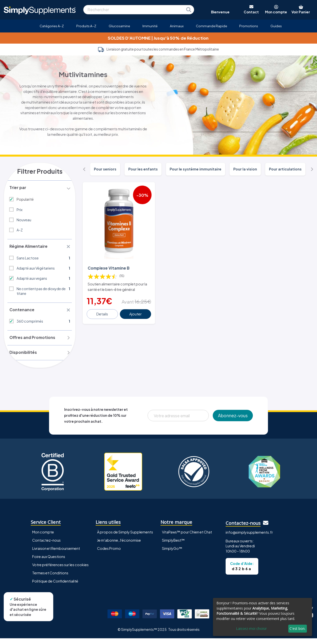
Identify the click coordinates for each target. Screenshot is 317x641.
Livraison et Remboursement (56, 551)
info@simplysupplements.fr (249, 535)
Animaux (177, 26)
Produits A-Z (86, 26)
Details (102, 313)
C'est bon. (297, 628)
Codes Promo (109, 551)
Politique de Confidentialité (55, 584)
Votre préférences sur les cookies (60, 567)
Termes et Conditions (50, 575)
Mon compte (43, 534)
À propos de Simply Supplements (125, 534)
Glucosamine (119, 26)
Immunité (150, 26)
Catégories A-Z (52, 26)
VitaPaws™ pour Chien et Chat (187, 534)
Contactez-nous (46, 543)
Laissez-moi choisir (251, 628)
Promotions (248, 26)
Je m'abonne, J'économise (119, 543)
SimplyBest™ (173, 543)
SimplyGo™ (172, 551)
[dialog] (262, 617)
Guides (276, 26)
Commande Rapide (211, 26)
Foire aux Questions (48, 559)
